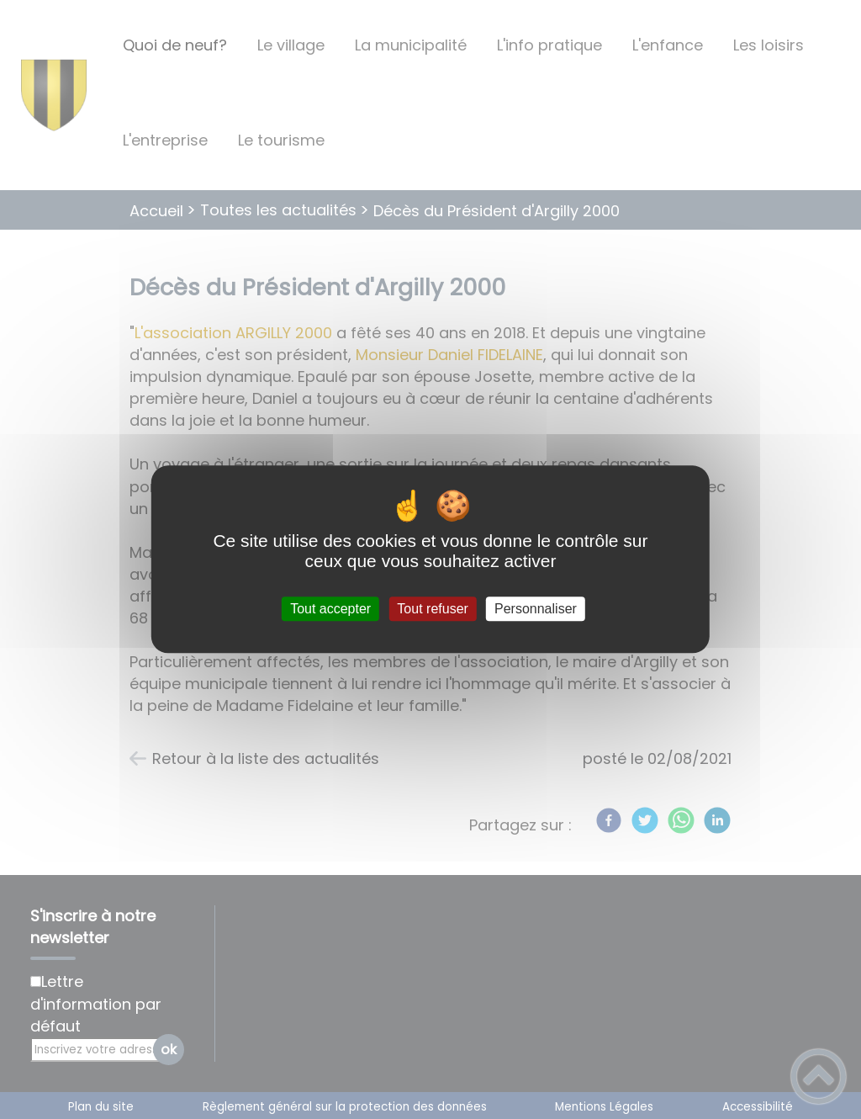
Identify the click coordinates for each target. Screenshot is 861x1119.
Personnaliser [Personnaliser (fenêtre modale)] (535, 609)
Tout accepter (330, 609)
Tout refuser (432, 609)
